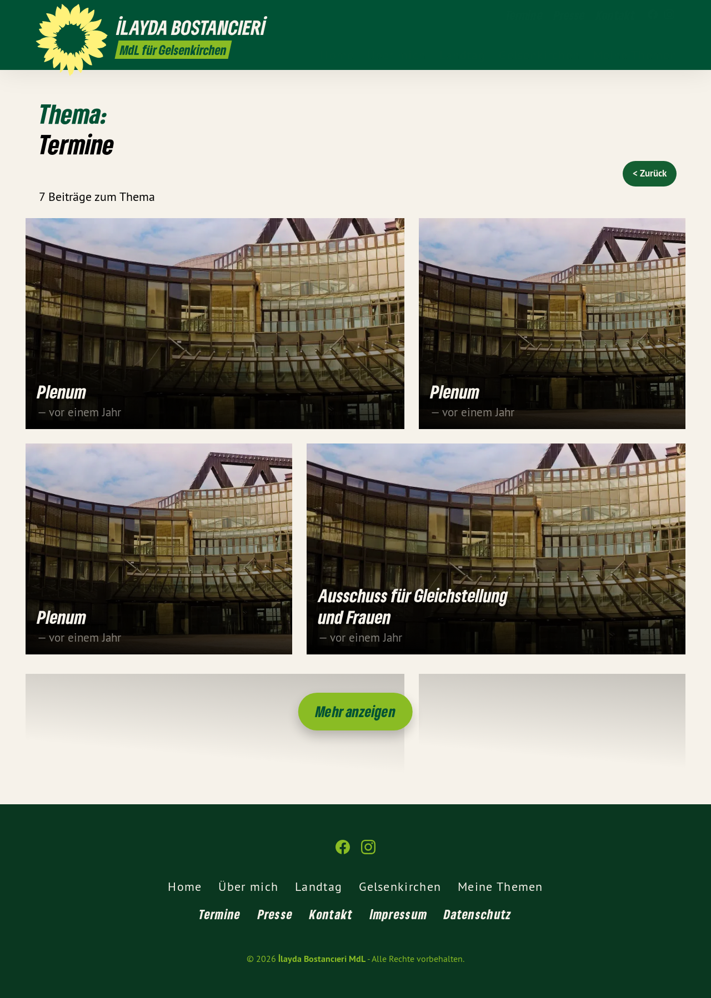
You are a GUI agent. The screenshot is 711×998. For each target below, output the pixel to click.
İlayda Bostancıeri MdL (321, 959)
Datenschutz (478, 914)
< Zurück (650, 173)
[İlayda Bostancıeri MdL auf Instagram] (669, 15)
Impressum (399, 914)
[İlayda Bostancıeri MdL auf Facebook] (652, 15)
